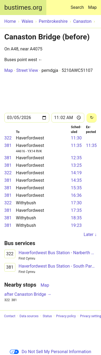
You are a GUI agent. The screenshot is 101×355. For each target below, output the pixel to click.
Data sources (29, 316)
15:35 (76, 187)
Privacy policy (66, 316)
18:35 (76, 217)
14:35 (76, 180)
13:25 (76, 165)
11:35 (76, 145)
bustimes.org (23, 7)
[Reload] (91, 118)
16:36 (76, 195)
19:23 (76, 225)
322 (8, 137)
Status (47, 316)
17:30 (76, 202)
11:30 (76, 137)
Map (92, 7)
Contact (9, 316)
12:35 (76, 157)
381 (8, 145)
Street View (27, 70)
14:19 (76, 172)
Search (78, 5)
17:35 (76, 210)
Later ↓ (90, 234)
